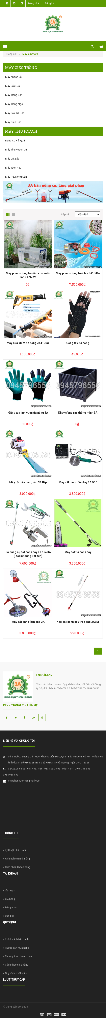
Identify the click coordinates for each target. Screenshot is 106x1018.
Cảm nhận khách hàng (16, 867)
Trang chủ (13, 54)
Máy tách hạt (13, 167)
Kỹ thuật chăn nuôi (14, 850)
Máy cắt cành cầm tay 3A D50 (78, 482)
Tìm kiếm (9, 890)
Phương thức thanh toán (17, 956)
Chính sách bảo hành (16, 939)
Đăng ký (49, 3)
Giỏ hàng (9, 899)
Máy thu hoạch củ (16, 149)
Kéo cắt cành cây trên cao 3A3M (78, 621)
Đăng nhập (34, 3)
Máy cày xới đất (14, 113)
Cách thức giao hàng (15, 964)
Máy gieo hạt (13, 122)
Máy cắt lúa (12, 158)
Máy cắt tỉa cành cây (77, 552)
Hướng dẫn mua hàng (16, 947)
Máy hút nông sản (16, 176)
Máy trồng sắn (13, 94)
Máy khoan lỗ (13, 76)
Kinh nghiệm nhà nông (16, 858)
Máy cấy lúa (12, 85)
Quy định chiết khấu (15, 973)
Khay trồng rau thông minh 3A (77, 412)
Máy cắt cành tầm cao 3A (28, 621)
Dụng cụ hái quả (15, 140)
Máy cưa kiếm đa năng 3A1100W (28, 343)
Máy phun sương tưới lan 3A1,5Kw (78, 273)
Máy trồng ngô (14, 103)
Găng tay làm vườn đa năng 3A (28, 412)
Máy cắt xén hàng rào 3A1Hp (28, 482)
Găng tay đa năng (77, 343)
